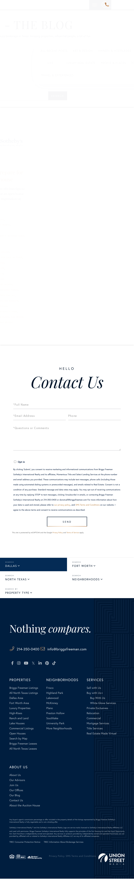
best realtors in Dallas (23, 219)
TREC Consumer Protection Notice (24, 845)
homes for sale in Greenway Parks (30, 290)
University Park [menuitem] (55, 726)
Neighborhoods (86, 582)
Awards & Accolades (80, 51)
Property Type (17, 596)
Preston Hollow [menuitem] (55, 716)
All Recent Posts (20, 51)
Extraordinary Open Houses (25, 252)
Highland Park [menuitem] (54, 696)
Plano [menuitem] (49, 711)
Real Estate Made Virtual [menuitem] (101, 736)
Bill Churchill (17, 230)
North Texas (16, 582)
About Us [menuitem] (15, 778)
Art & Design (49, 51)
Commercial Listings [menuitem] (21, 731)
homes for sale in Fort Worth (27, 284)
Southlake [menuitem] (52, 721)
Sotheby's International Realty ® (21, 831)
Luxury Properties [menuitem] (20, 711)
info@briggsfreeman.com (88, 652)
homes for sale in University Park (29, 311)
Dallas (11, 569)
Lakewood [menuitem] (52, 701)
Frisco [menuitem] (49, 691)
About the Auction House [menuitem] (24, 808)
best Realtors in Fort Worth (26, 225)
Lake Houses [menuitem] (17, 726)
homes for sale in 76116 (23, 274)
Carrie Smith (16, 246)
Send (66, 523)
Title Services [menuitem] (95, 731)
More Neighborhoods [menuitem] (59, 731)
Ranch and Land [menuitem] (19, 721)
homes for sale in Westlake (25, 317)
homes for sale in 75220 (23, 263)
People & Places (79, 63)
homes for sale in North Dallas (28, 295)
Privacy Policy (58, 535)
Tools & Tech (107, 63)
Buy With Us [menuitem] (97, 701)
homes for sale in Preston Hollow (30, 301)
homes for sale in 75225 (23, 268)
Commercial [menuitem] (94, 721)
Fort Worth (82, 569)
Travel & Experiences (23, 75)
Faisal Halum (16, 257)
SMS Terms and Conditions (87, 505)
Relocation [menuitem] (93, 716)
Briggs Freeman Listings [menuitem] (23, 691)
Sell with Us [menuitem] (94, 691)
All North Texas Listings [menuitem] (23, 696)
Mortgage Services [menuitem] (98, 726)
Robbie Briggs (38, 322)
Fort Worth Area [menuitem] (19, 706)
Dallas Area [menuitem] (16, 701)
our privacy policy (62, 505)
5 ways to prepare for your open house (32, 176)
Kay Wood (51, 317)
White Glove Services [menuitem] (103, 706)
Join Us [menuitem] (13, 788)
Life (17, 63)
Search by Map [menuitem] (18, 741)
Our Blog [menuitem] (14, 798)
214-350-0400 (107, 5)
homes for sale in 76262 (23, 279)
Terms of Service (72, 535)
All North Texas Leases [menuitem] (23, 752)
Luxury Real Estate (47, 63)
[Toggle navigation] (128, 5)
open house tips (18, 322)
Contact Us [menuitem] (16, 803)
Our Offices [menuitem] (16, 793)
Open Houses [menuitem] (17, 736)
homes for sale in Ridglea (24, 306)
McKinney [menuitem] (52, 706)
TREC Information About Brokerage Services (63, 845)
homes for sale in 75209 (41, 257)
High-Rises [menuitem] (15, 716)
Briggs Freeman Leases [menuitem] (23, 747)
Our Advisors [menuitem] (17, 783)
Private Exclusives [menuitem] (97, 711)
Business (112, 51)
